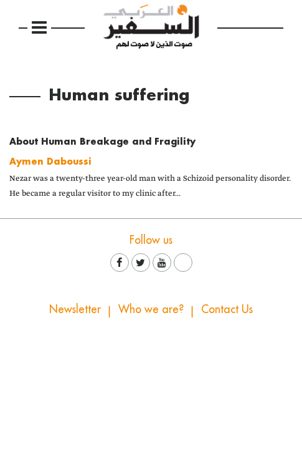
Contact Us (227, 309)
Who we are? (151, 309)
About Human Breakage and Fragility (102, 141)
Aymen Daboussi (50, 161)
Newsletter (75, 309)
